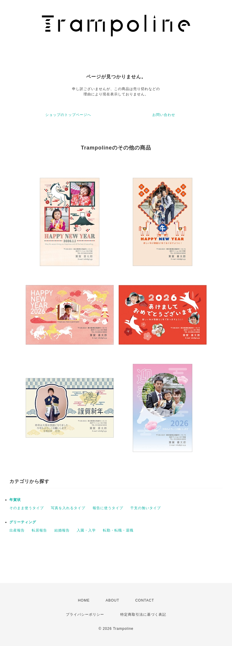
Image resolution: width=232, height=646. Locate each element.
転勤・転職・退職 (118, 530)
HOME (84, 600)
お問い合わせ (163, 115)
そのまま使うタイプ (26, 508)
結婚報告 (62, 530)
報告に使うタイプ (108, 508)
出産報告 (17, 530)
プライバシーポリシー (85, 614)
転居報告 (39, 530)
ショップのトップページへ (68, 115)
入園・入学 (86, 530)
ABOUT (112, 600)
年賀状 (15, 500)
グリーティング (22, 522)
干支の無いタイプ (145, 508)
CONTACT (144, 600)
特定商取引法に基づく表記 (143, 614)
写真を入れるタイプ (68, 508)
